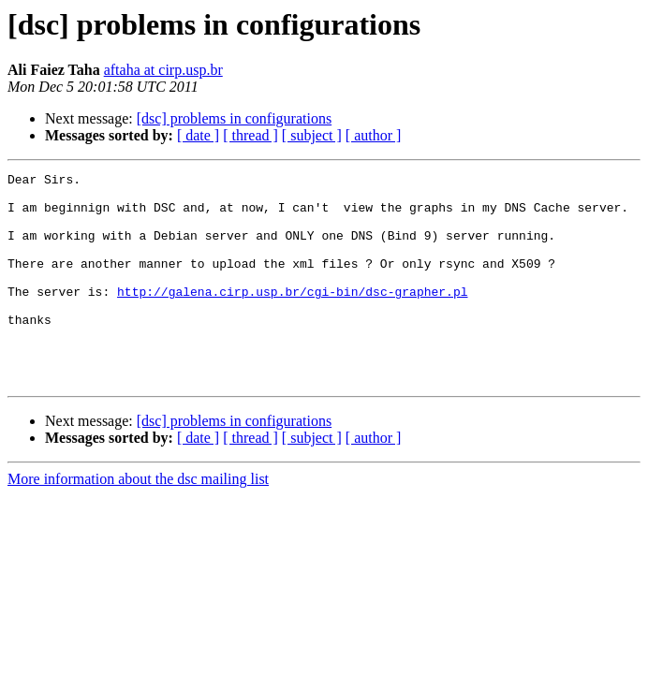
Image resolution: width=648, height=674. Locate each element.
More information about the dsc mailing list (138, 521)
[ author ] (374, 135)
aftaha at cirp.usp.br (163, 70)
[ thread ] (250, 135)
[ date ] (198, 135)
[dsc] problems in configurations (234, 118)
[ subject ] (312, 135)
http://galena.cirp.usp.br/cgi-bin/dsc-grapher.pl (292, 316)
